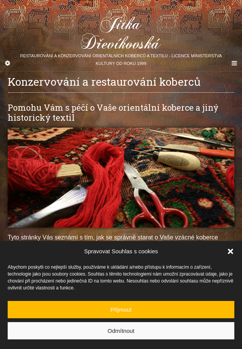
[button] (230, 253)
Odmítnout (120, 332)
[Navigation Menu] (234, 63)
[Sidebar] (7, 63)
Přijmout (121, 311)
